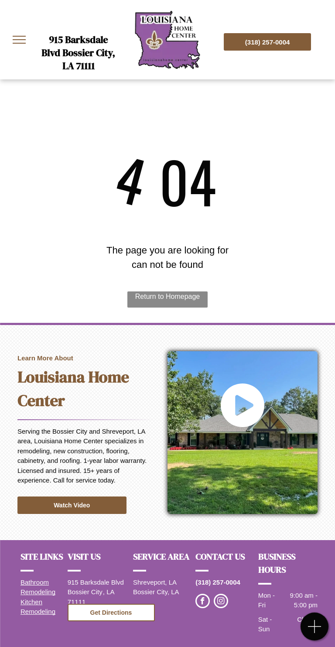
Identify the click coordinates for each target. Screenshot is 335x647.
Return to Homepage (167, 296)
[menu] (19, 39)
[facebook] (202, 602)
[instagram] (221, 602)
